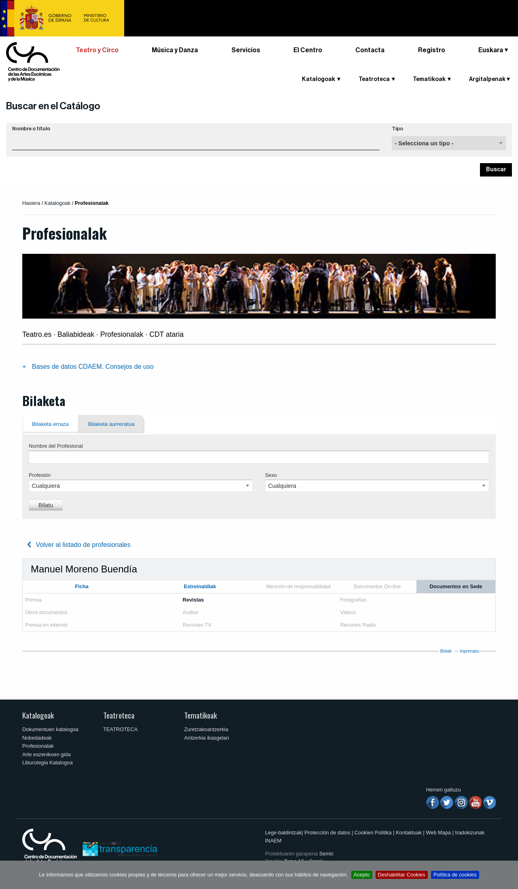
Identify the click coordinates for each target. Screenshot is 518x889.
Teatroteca (374, 79)
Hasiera (31, 203)
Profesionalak (38, 746)
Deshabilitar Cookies (401, 875)
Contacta (369, 50)
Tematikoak (429, 79)
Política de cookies (455, 875)
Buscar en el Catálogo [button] (53, 106)
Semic (326, 854)
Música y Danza (175, 50)
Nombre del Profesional (56, 446)
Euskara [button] (490, 50)
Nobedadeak (37, 738)
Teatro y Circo (97, 50)
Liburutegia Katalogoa (47, 762)
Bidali (446, 651)
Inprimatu (469, 651)
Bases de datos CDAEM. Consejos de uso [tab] (93, 366)
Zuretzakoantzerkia (206, 729)
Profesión (40, 475)
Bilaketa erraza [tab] (50, 424)
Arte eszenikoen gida (46, 754)
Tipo (397, 128)
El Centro (307, 50)
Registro (431, 50)
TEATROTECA (120, 729)
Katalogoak (318, 79)
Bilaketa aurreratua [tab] (111, 424)
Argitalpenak (487, 79)
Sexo (271, 475)
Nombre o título (31, 128)
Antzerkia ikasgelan (206, 738)
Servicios (245, 50)
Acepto (362, 875)
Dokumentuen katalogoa (50, 729)
